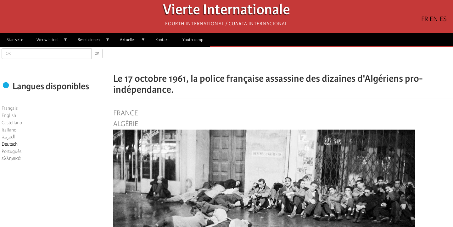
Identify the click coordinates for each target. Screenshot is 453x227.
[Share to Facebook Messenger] (283, 60)
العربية (8, 137)
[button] (301, 60)
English (9, 115)
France (125, 113)
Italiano (9, 130)
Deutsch (10, 144)
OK (97, 53)
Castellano (12, 122)
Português (11, 151)
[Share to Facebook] (265, 60)
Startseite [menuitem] (15, 39)
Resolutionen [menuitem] (90, 41)
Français (10, 108)
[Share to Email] (292, 60)
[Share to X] (274, 60)
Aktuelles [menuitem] (129, 41)
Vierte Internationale (226, 11)
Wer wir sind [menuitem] (49, 41)
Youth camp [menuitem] (192, 39)
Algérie (125, 124)
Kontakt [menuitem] (162, 39)
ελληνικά (11, 158)
